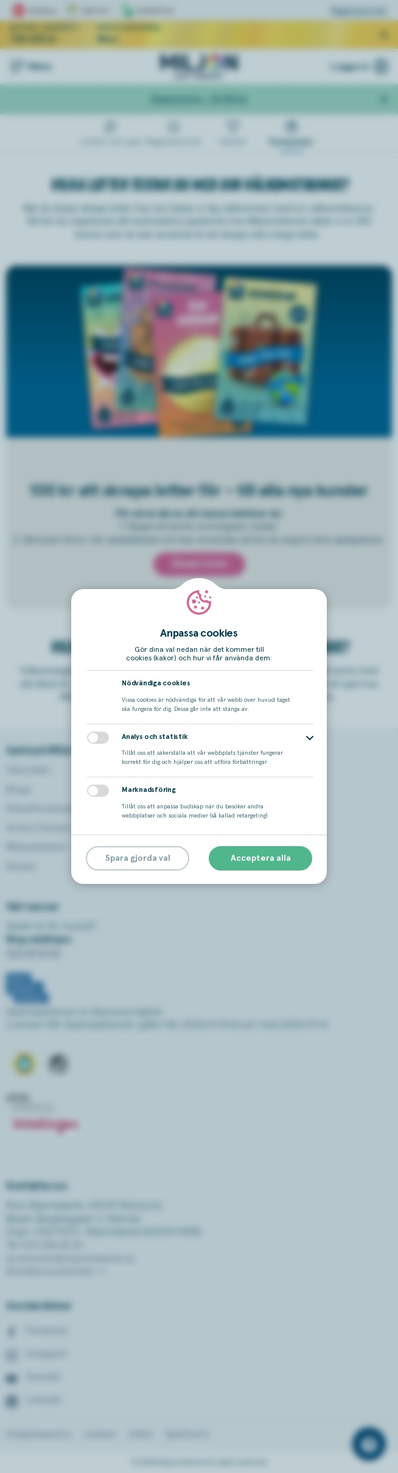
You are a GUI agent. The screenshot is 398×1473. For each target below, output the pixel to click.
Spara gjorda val (137, 858)
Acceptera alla (261, 858)
